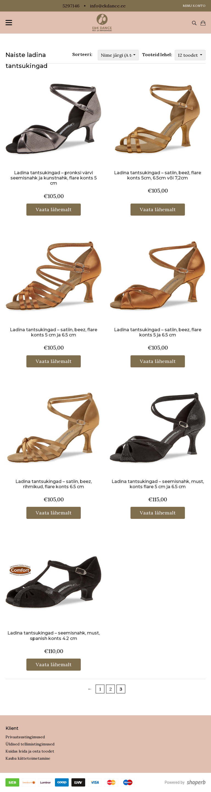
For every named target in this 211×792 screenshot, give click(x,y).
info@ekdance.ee (108, 5)
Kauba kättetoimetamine (27, 758)
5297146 (71, 5)
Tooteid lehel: (157, 54)
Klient (11, 728)
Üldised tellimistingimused (29, 744)
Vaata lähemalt (53, 209)
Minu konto (194, 6)
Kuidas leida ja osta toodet (29, 751)
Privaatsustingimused (25, 736)
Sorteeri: (82, 54)
